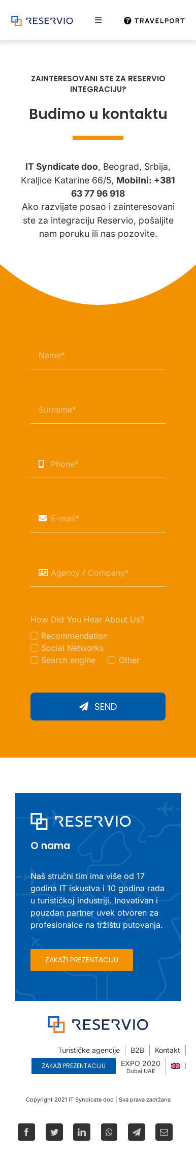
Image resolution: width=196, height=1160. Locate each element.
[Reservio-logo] (42, 20)
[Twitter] (54, 1132)
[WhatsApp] (109, 1132)
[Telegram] (136, 1132)
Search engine (68, 660)
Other (129, 660)
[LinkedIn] (82, 1132)
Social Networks (72, 648)
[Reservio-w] (80, 817)
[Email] (164, 1132)
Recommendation (74, 636)
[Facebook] (26, 1132)
